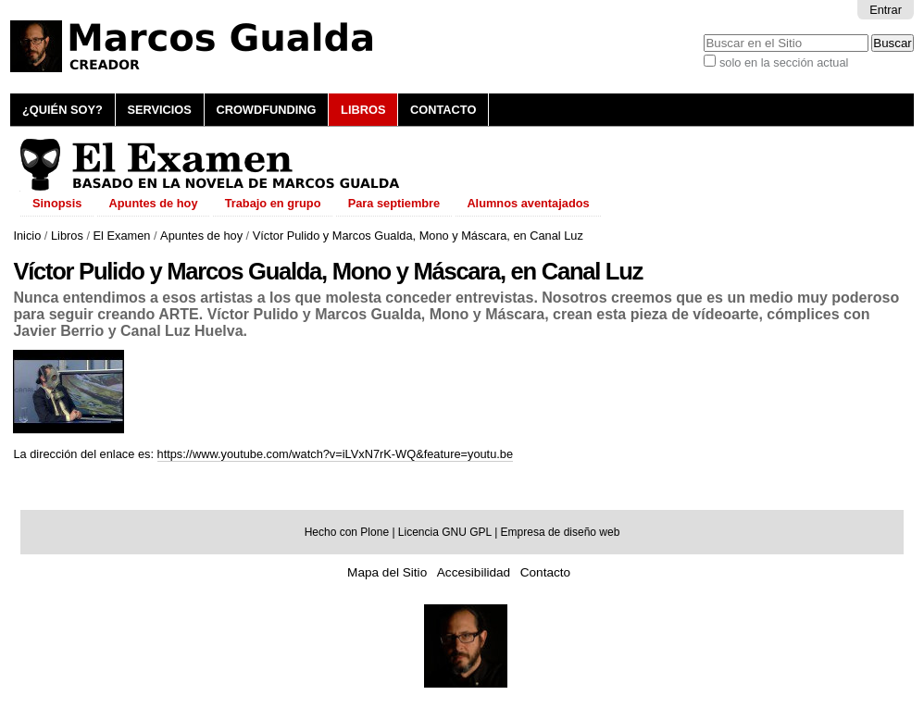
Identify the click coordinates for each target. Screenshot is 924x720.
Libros (363, 110)
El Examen (122, 235)
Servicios (159, 110)
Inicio (27, 235)
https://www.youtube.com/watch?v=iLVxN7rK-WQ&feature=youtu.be (335, 454)
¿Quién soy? (62, 110)
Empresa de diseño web (560, 532)
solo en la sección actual (783, 62)
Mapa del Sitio (387, 572)
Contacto (443, 110)
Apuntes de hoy (201, 235)
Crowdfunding (266, 110)
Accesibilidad (473, 572)
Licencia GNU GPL (445, 532)
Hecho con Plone (347, 532)
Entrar (885, 10)
